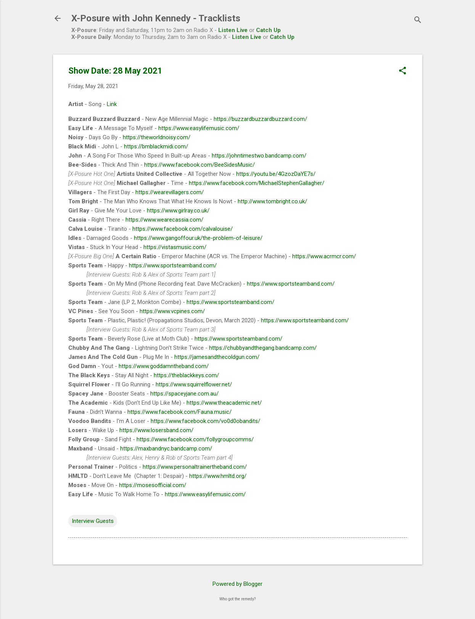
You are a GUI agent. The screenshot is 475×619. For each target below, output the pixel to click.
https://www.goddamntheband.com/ (164, 366)
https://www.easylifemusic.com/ (198, 128)
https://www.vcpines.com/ (172, 311)
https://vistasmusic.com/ (174, 247)
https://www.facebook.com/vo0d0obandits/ (205, 421)
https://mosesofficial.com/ (152, 485)
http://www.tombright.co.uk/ (272, 201)
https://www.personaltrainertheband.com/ (195, 466)
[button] (402, 71)
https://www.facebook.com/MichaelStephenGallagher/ (256, 183)
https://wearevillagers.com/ (169, 192)
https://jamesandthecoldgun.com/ (216, 357)
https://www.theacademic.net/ (224, 402)
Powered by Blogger (237, 583)
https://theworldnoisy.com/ (156, 137)
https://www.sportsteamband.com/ (173, 265)
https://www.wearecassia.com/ (164, 219)
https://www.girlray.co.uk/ (178, 210)
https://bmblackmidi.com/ (156, 146)
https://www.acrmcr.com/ (324, 256)
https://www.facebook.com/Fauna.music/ (179, 411)
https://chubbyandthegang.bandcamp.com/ (263, 347)
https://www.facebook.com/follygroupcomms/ (195, 439)
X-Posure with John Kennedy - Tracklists (155, 18)
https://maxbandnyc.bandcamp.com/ (166, 448)
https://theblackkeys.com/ (186, 375)
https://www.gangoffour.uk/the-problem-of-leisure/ (198, 238)
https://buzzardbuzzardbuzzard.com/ (260, 119)
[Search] (417, 20)
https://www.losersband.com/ (156, 430)
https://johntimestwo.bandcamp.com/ (259, 155)
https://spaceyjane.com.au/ (184, 393)
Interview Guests (93, 521)
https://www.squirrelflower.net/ (194, 384)
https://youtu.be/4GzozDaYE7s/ (276, 173)
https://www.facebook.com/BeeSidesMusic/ (199, 164)
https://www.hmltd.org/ (217, 476)
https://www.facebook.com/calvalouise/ (182, 228)
